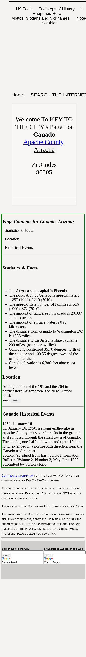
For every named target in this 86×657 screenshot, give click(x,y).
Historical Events (19, 247)
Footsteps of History (57, 9)
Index (15, 400)
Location (12, 239)
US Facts (24, 9)
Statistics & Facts (19, 230)
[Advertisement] (31, 41)
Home (17, 94)
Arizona (44, 149)
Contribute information (17, 475)
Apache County (43, 142)
